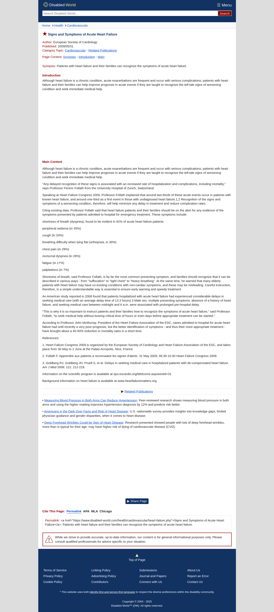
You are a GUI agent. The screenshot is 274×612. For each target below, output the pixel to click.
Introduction (87, 57)
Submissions (148, 570)
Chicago (106, 511)
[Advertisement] (137, 125)
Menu (224, 5)
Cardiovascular (75, 50)
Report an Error (198, 576)
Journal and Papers (152, 576)
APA (86, 511)
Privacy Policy (53, 576)
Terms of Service (55, 570)
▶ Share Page (137, 501)
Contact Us (195, 582)
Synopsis (69, 57)
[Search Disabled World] (130, 13)
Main (101, 57)
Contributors (99, 582)
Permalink (74, 511)
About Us (193, 570)
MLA (94, 511)
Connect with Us (150, 582)
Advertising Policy (103, 576)
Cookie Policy (52, 582)
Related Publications (102, 50)
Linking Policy (100, 570)
